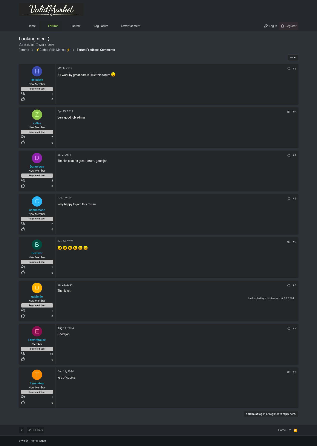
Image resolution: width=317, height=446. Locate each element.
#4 (294, 198)
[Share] (288, 69)
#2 (294, 112)
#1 (294, 68)
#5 (294, 242)
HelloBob (28, 44)
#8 (294, 372)
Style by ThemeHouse (32, 440)
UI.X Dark (35, 430)
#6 (294, 285)
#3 (294, 155)
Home (282, 430)
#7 (294, 328)
